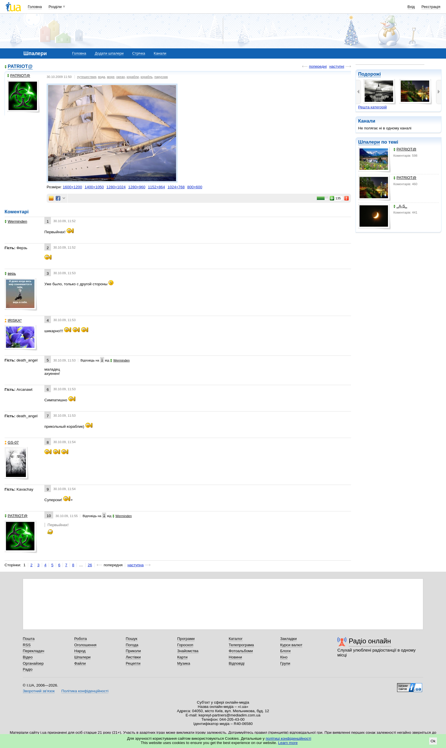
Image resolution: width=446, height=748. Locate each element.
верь (10, 273)
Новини (235, 657)
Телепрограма (241, 645)
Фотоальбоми (241, 651)
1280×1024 (116, 187)
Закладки (288, 639)
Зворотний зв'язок (39, 691)
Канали (160, 53)
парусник (161, 76)
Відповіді (237, 663)
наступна (135, 565)
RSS (27, 645)
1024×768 (176, 187)
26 (90, 565)
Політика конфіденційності (84, 691)
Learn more (288, 743)
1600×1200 (72, 187)
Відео (28, 657)
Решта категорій (372, 107)
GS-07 (12, 442)
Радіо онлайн (370, 641)
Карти (182, 657)
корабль (146, 76)
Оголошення (85, 645)
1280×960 (136, 187)
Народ (80, 651)
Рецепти (133, 663)
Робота (80, 639)
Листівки (133, 657)
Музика (183, 663)
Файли (80, 663)
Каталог (236, 639)
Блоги (285, 651)
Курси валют (291, 645)
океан (120, 76)
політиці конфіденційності (288, 738)
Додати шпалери (109, 53)
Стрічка (138, 53)
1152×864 (156, 187)
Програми (186, 639)
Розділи (55, 7)
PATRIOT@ (404, 149)
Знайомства (188, 651)
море (111, 76)
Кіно (284, 657)
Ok (433, 741)
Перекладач (33, 651)
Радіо (27, 669)
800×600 (194, 187)
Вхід (411, 7)
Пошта (28, 639)
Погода (132, 645)
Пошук (131, 639)
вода (101, 76)
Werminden (16, 221)
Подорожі (369, 74)
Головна (35, 7)
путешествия (86, 76)
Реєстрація (431, 7)
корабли (133, 76)
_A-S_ (400, 206)
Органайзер (33, 663)
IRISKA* (13, 320)
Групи (285, 663)
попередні (318, 66)
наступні (336, 66)
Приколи (133, 651)
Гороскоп (185, 645)
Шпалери (369, 142)
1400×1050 (94, 187)
